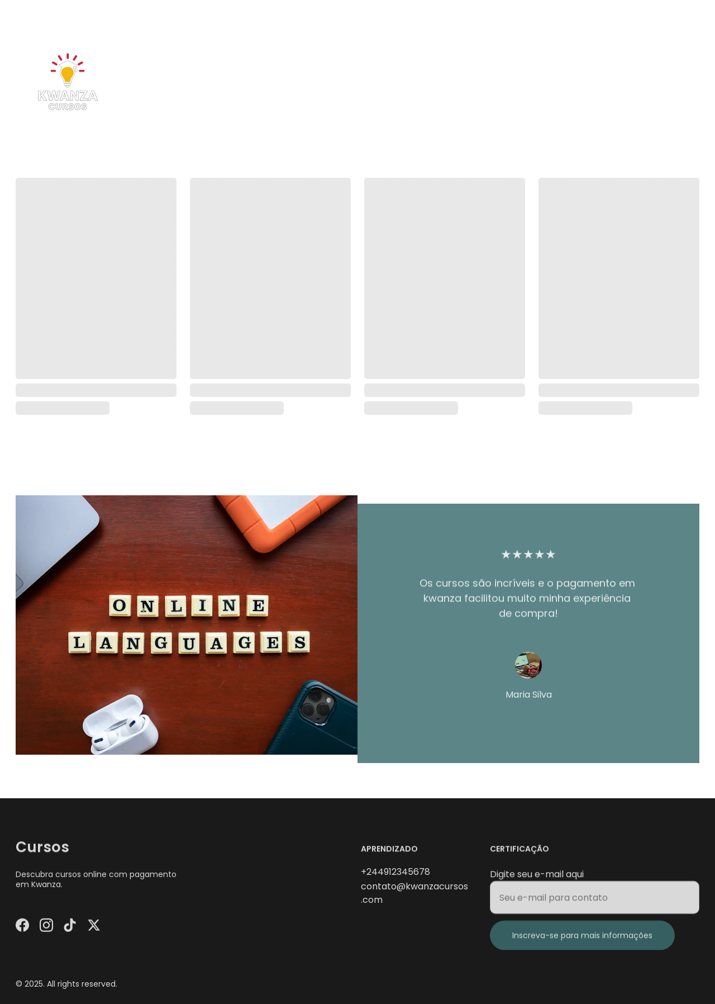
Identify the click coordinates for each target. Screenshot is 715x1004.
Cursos (571, 81)
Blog (648, 81)
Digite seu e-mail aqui (537, 879)
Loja (612, 81)
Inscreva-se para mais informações (582, 940)
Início (526, 81)
